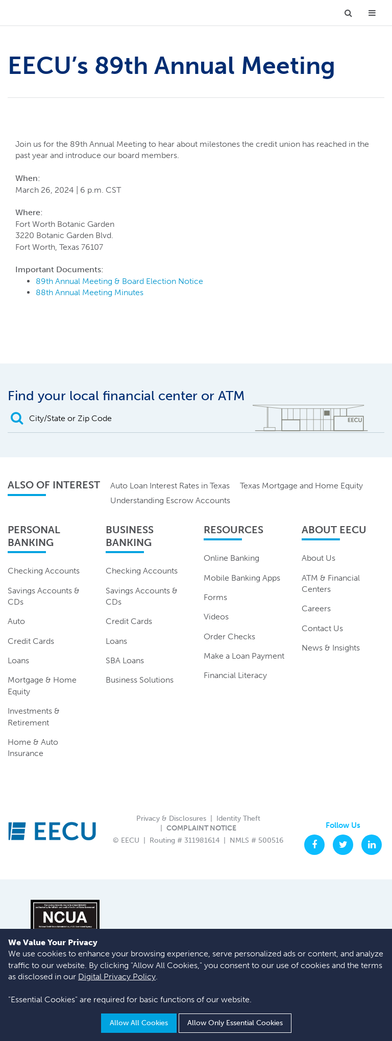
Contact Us (322, 628)
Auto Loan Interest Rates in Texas (170, 485)
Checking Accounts (44, 571)
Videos (216, 616)
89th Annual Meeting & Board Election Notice (119, 281)
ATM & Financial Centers (331, 583)
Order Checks (229, 636)
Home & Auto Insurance (33, 747)
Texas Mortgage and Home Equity (301, 485)
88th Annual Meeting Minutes (89, 292)
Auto (16, 621)
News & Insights (331, 648)
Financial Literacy (235, 675)
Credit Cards (31, 641)
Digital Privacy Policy (117, 976)
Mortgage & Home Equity (42, 685)
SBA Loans (125, 660)
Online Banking (231, 558)
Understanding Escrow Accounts (170, 500)
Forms (215, 597)
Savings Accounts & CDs (44, 596)
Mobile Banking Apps (242, 578)
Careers (316, 608)
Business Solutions (140, 680)
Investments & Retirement (34, 716)
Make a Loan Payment (244, 656)
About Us (318, 558)
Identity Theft (238, 818)
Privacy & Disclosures (171, 818)
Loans (18, 660)
